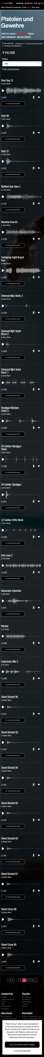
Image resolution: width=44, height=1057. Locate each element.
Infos (33, 7)
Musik (3, 7)
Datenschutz (5, 1006)
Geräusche (19, 43)
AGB (2, 1004)
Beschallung (17, 7)
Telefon (24, 7)
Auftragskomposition (9, 1019)
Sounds (29, 7)
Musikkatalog (27, 997)
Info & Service (6, 1016)
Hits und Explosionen (35, 43)
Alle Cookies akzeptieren (22, 1044)
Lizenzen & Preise (7, 999)
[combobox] (22, 63)
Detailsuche (9, 7)
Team (3, 1002)
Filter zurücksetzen (10, 69)
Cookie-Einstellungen (22, 1051)
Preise (37, 7)
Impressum (5, 1009)
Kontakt (4, 997)
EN (42, 3)
